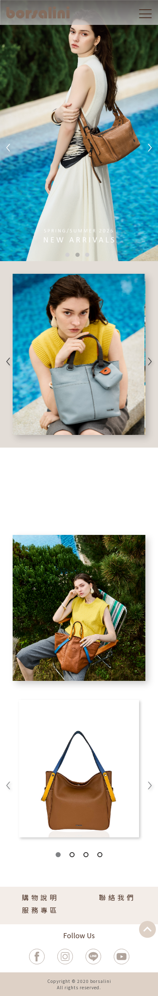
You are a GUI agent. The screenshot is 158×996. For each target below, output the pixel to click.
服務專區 (40, 910)
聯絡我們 (117, 897)
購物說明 (40, 897)
